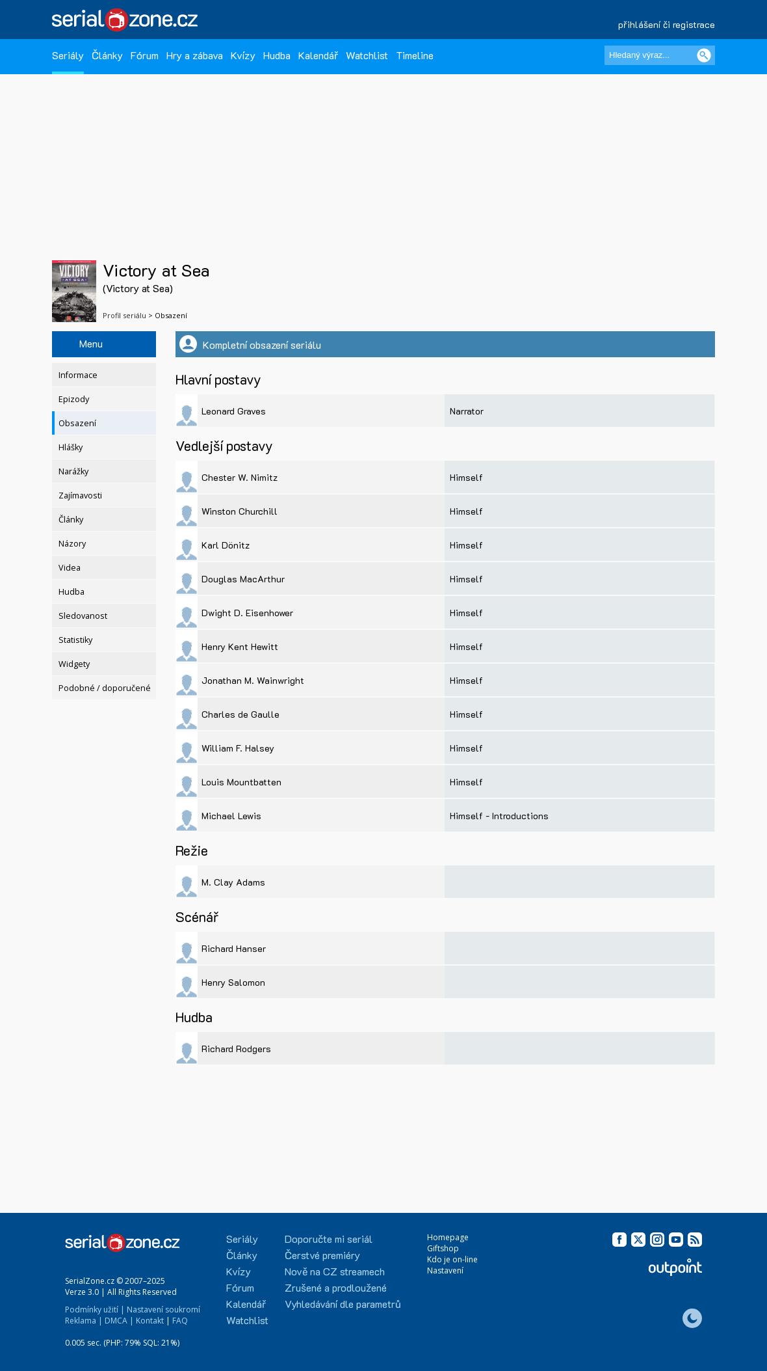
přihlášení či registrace (666, 24)
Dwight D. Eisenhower (247, 612)
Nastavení (445, 1270)
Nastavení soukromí (163, 1309)
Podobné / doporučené (104, 688)
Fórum (145, 55)
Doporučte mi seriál (328, 1238)
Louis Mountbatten (241, 782)
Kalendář (318, 55)
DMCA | (119, 1320)
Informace (78, 375)
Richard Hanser (234, 948)
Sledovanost (82, 615)
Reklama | (84, 1320)
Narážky (73, 471)
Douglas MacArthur (243, 579)
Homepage (448, 1237)
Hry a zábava (194, 55)
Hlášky (70, 447)
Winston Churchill (240, 511)
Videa (69, 567)
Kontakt (150, 1320)
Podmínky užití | (95, 1309)
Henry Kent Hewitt (240, 646)
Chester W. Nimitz (240, 477)
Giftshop (443, 1248)
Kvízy (243, 55)
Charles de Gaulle (241, 714)
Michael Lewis (231, 815)
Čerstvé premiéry (322, 1255)
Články (107, 55)
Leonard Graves (234, 411)
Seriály (68, 55)
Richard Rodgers (236, 1048)
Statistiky (75, 639)
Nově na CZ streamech (335, 1271)
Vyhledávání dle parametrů (343, 1303)
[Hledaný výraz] (659, 55)
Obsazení (77, 423)
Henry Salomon (233, 982)
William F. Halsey (238, 748)
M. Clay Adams (233, 882)
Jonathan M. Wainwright (253, 680)
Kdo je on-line (452, 1259)
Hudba (277, 55)
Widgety (74, 664)
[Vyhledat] (704, 55)
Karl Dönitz (226, 545)
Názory (72, 543)
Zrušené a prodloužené (336, 1287)
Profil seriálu (124, 315)
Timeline (415, 55)
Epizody (73, 399)
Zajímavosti (80, 495)
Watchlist (367, 55)
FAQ (180, 1320)
